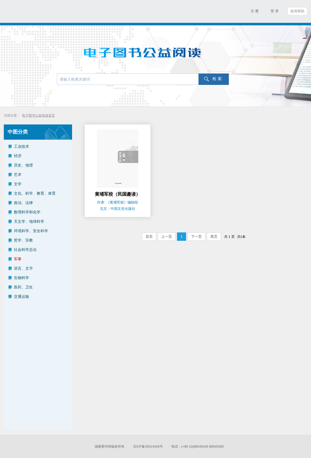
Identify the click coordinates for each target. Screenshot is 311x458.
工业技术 (21, 146)
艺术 (17, 174)
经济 (17, 156)
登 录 (275, 11)
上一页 (166, 236)
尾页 (213, 236)
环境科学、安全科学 (31, 231)
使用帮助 (297, 11)
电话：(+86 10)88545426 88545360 (197, 446)
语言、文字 (23, 268)
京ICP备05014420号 (148, 446)
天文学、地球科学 (29, 221)
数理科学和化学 (27, 212)
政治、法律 (23, 202)
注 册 (255, 11)
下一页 (196, 236)
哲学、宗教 (23, 240)
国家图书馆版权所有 (109, 446)
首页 (149, 236)
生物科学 (21, 278)
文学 (17, 184)
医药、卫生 (23, 287)
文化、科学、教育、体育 (35, 193)
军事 (17, 259)
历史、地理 (23, 165)
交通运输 (21, 296)
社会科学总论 (25, 249)
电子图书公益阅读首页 (38, 115)
